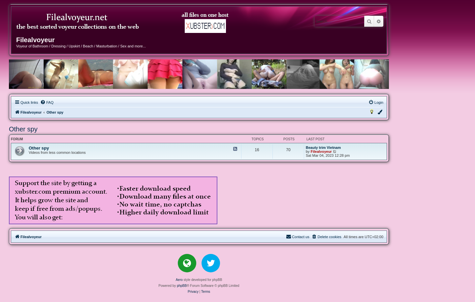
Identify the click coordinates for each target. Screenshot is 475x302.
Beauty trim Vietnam (323, 148)
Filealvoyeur (321, 151)
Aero (179, 280)
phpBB (182, 286)
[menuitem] (46, 102)
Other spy (23, 129)
